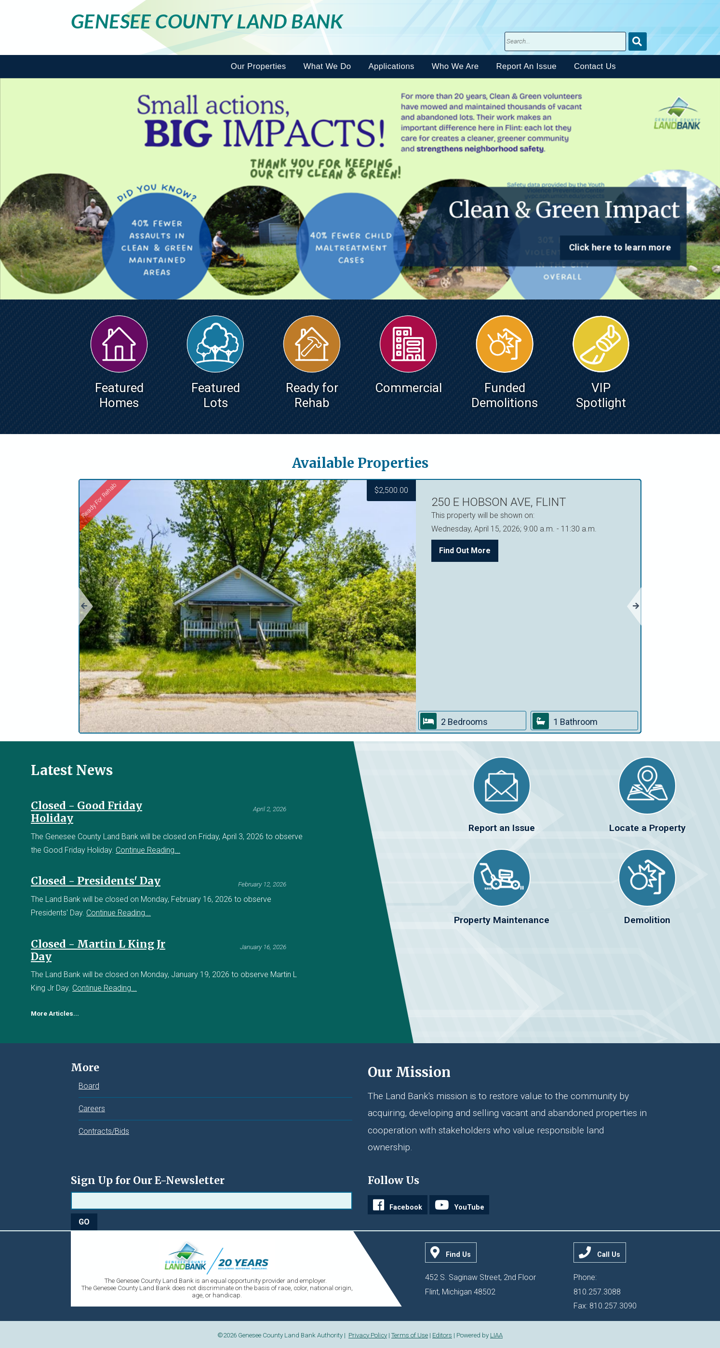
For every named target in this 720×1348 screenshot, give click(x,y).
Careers (92, 1108)
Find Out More (465, 550)
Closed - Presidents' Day (95, 880)
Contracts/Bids (104, 1131)
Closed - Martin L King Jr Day (98, 950)
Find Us (458, 1255)
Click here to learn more (620, 247)
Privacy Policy (367, 1335)
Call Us (608, 1255)
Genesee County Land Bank (207, 21)
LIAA (496, 1335)
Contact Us (595, 66)
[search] (565, 41)
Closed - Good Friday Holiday (86, 812)
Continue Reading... (148, 850)
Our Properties (258, 66)
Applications (391, 66)
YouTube (469, 1207)
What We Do (327, 66)
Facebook (405, 1207)
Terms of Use (409, 1335)
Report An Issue (526, 66)
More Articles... (55, 1013)
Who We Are (455, 66)
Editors (442, 1335)
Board (89, 1085)
